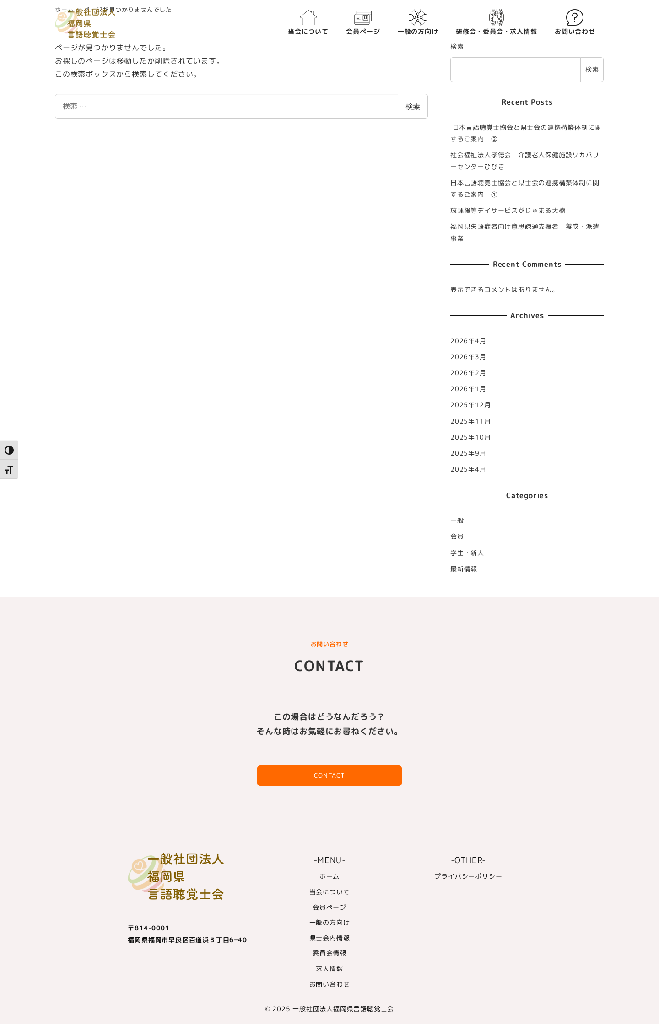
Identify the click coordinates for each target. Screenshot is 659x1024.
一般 (457, 520)
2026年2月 (468, 372)
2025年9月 (468, 453)
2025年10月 (470, 437)
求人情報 (329, 968)
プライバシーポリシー (468, 876)
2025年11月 (470, 421)
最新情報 (463, 568)
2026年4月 (468, 340)
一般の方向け (329, 922)
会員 (457, 536)
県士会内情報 (329, 938)
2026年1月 (468, 388)
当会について (329, 892)
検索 (412, 106)
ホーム (329, 876)
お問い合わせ (329, 983)
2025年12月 (470, 404)
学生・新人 (467, 552)
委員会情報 (329, 953)
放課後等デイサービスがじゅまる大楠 (508, 210)
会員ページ (329, 907)
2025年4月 (468, 469)
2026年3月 (468, 356)
